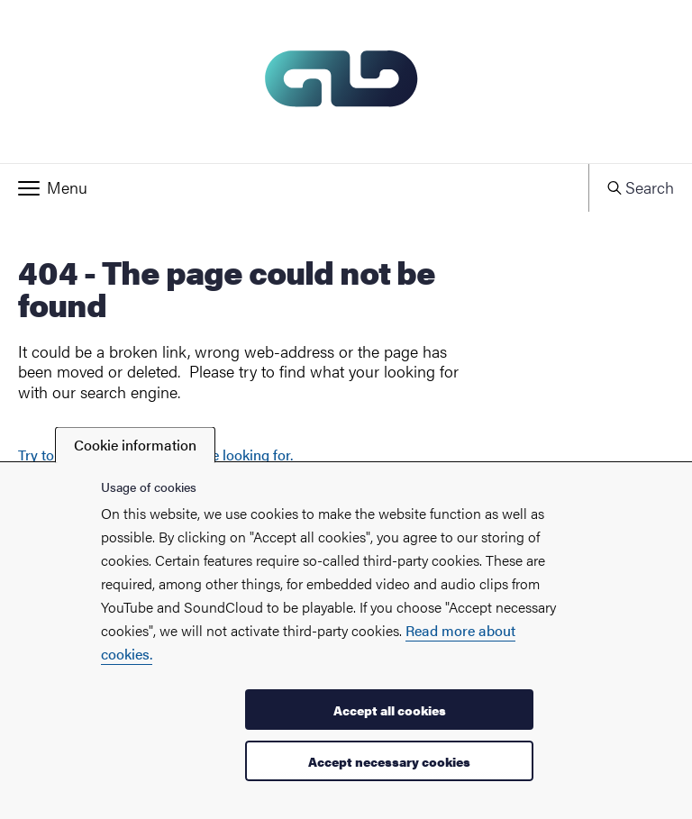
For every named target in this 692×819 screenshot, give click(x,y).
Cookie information (135, 444)
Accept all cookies (389, 710)
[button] (294, 187)
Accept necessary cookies (389, 761)
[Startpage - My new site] (346, 81)
